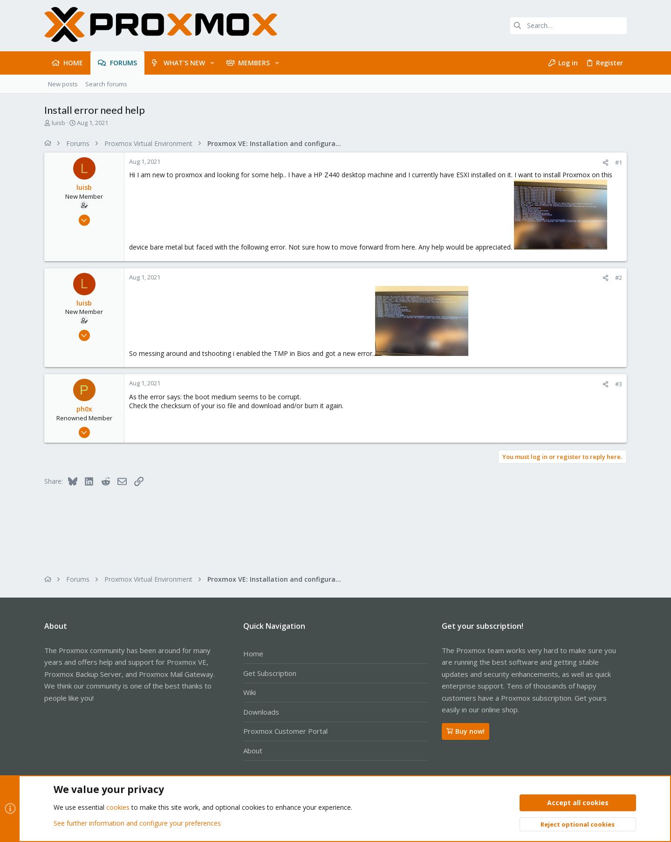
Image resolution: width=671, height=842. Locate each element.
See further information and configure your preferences (137, 823)
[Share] (605, 162)
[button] (212, 63)
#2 (618, 277)
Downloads (261, 712)
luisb (58, 122)
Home (253, 653)
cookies (118, 807)
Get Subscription (269, 673)
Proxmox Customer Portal (285, 731)
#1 (618, 162)
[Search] (568, 25)
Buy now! (465, 731)
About (252, 750)
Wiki (249, 692)
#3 (618, 384)
